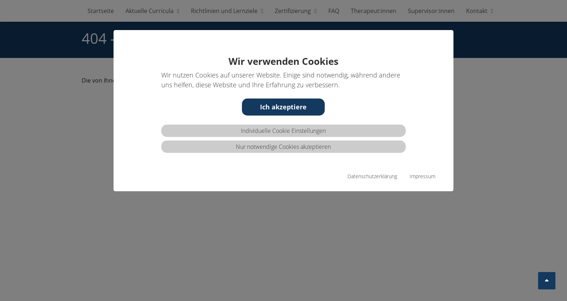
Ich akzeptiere (283, 107)
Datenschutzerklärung (372, 176)
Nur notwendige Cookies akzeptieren (283, 147)
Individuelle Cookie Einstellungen (283, 131)
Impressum (422, 176)
